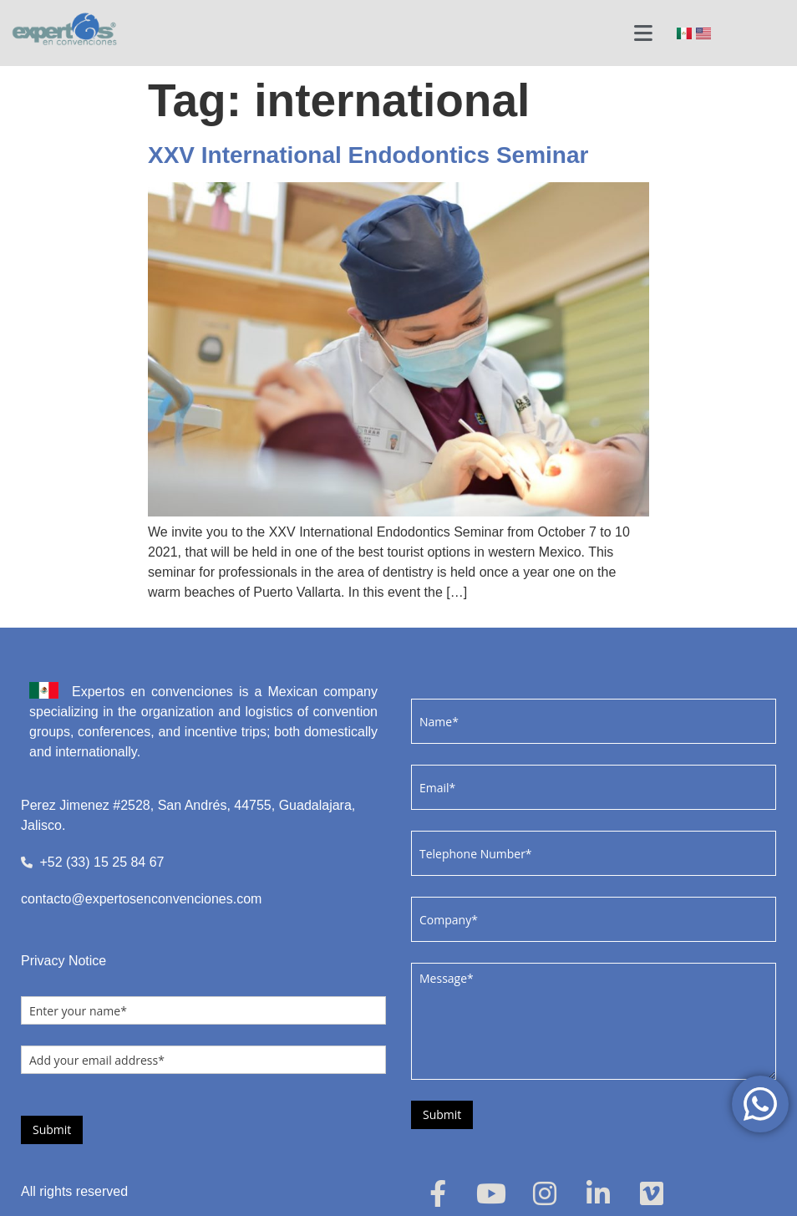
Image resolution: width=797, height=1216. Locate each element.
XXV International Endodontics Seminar (368, 155)
